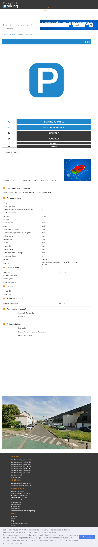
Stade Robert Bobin (25, 336)
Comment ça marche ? (18, 491)
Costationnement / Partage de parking (23, 511)
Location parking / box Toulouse (21, 466)
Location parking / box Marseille (21, 462)
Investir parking (16, 502)
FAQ (12, 521)
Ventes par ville (16, 477)
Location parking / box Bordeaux (21, 471)
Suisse (92, 17)
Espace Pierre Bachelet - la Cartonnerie (32, 332)
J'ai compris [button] (87, 537)
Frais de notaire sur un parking (20, 493)
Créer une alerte (8, 28)
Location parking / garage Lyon (21, 464)
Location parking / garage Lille (20, 473)
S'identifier (67, 17)
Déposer (74, 17)
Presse (13, 519)
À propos (14, 517)
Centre (44, 259)
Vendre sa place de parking (19, 498)
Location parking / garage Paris (21, 460)
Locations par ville (16, 475)
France (80, 17)
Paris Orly (21, 317)
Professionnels (58, 17)
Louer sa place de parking (19, 500)
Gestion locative (16, 504)
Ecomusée (22, 328)
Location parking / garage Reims (21, 468)
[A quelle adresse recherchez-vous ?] (35, 25)
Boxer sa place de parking (19, 495)
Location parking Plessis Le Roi (21, 483)
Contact (13, 525)
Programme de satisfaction (19, 523)
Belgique (86, 17)
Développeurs (15, 508)
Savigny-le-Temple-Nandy (27, 313)
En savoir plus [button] (16, 543)
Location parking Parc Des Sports (21, 485)
